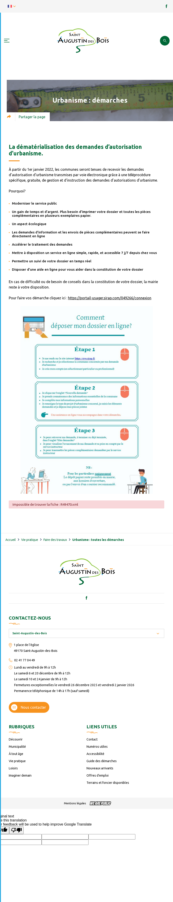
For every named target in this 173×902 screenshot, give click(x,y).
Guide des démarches (101, 761)
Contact (92, 739)
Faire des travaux (55, 540)
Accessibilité (95, 754)
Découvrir (16, 739)
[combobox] (86, 633)
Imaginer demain (20, 775)
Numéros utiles (97, 746)
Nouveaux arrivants (99, 768)
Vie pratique (29, 540)
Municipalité (17, 746)
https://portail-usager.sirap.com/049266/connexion (109, 298)
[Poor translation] (16, 830)
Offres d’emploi (97, 775)
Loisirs (13, 768)
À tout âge (16, 754)
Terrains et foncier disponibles (107, 782)
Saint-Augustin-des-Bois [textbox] (29, 633)
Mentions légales (75, 803)
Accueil (10, 540)
